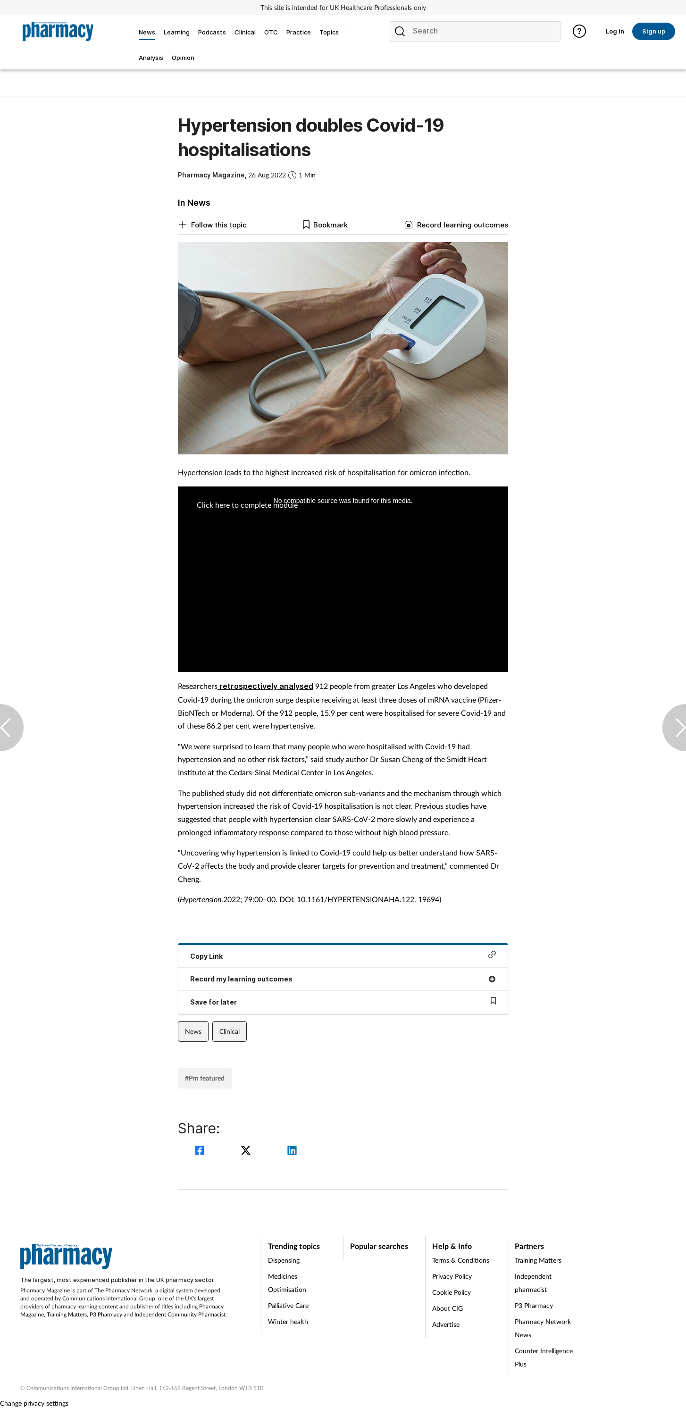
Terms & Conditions (460, 1260)
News (193, 1031)
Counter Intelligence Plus (544, 1357)
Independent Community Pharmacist (180, 1314)
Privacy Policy (452, 1276)
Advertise (446, 1324)
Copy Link (343, 955)
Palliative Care (288, 1305)
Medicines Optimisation (287, 1282)
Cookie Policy (451, 1292)
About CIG (447, 1308)
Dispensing (284, 1260)
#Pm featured (205, 1078)
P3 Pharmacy (106, 1314)
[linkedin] (292, 1151)
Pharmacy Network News (543, 1328)
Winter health (288, 1321)
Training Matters (67, 1314)
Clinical (229, 1031)
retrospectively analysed (265, 686)
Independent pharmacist (533, 1282)
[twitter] (247, 1151)
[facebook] (201, 1151)
